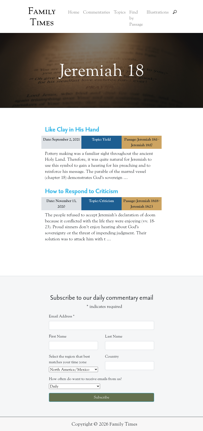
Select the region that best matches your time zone (69, 359)
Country (112, 356)
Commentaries (96, 12)
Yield (106, 139)
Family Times (42, 16)
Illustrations (158, 12)
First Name (57, 336)
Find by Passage (136, 18)
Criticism (106, 201)
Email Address (62, 316)
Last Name (113, 336)
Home (73, 12)
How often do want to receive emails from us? (85, 379)
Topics (120, 12)
